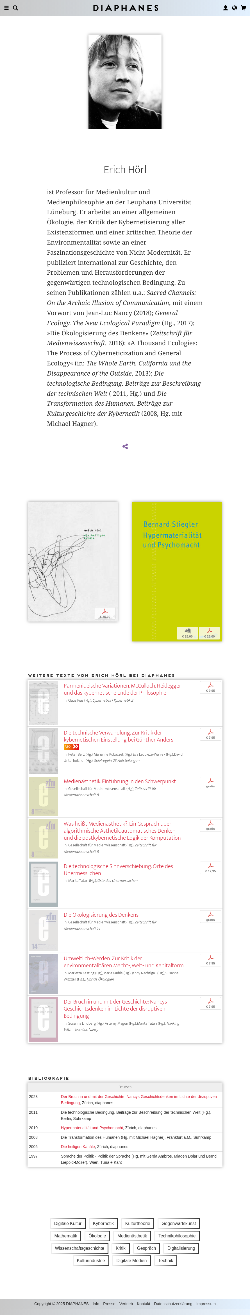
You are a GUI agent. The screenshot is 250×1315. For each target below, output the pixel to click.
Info (96, 1310)
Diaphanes (125, 7)
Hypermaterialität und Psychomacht (92, 1134)
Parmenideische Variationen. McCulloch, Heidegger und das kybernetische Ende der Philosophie (122, 695)
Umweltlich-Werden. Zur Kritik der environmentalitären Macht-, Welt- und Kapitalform (124, 968)
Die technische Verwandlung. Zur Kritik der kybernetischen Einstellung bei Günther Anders (118, 742)
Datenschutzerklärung (173, 1310)
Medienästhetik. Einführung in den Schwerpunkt (120, 787)
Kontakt (143, 1310)
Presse (109, 1310)
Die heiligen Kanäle (78, 1153)
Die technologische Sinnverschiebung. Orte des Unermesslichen (118, 875)
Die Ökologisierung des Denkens (101, 921)
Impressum (206, 1310)
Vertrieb (126, 1310)
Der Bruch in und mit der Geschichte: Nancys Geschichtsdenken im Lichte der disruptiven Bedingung (115, 1015)
